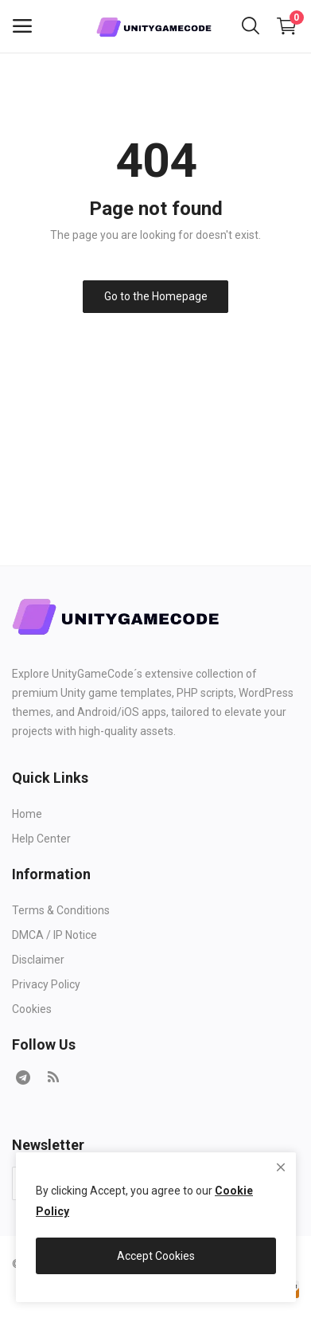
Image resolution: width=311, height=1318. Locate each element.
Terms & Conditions (61, 910)
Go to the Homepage (156, 296)
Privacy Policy (46, 984)
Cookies (32, 1009)
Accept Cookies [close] (156, 1256)
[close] (281, 1167)
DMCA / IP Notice (54, 935)
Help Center (41, 838)
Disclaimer (38, 959)
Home (27, 814)
